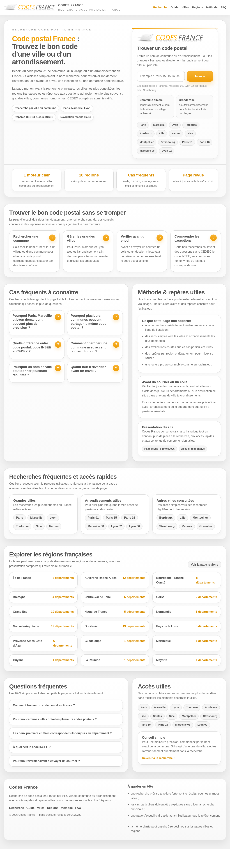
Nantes (175, 133)
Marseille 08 (147, 150)
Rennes (187, 526)
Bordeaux (146, 133)
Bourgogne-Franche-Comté (186, 580)
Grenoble (205, 526)
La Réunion (115, 660)
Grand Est (43, 611)
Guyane (43, 660)
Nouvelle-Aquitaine (43, 626)
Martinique (186, 641)
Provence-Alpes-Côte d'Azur (43, 643)
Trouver (200, 76)
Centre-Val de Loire (115, 597)
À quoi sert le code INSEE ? (32, 746)
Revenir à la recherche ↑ (158, 758)
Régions (197, 7)
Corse (186, 597)
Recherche (160, 7)
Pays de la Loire (186, 626)
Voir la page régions (204, 564)
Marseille (159, 124)
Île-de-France (43, 578)
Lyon (175, 124)
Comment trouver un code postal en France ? (44, 705)
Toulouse (191, 124)
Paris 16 (204, 142)
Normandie (186, 611)
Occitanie (115, 626)
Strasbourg (168, 142)
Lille (161, 133)
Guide (174, 7)
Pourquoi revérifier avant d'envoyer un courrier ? (46, 760)
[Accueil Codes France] (62, 7)
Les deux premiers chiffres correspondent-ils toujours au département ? (62, 733)
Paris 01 (93, 517)
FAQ (223, 7)
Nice (190, 133)
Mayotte (186, 660)
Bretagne (43, 597)
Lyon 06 (134, 526)
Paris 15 (187, 142)
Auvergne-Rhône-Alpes (115, 578)
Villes (185, 7)
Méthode (211, 7)
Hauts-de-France (115, 611)
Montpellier (147, 142)
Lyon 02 (167, 150)
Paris (143, 124)
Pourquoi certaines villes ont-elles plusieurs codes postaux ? (55, 719)
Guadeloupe (115, 641)
